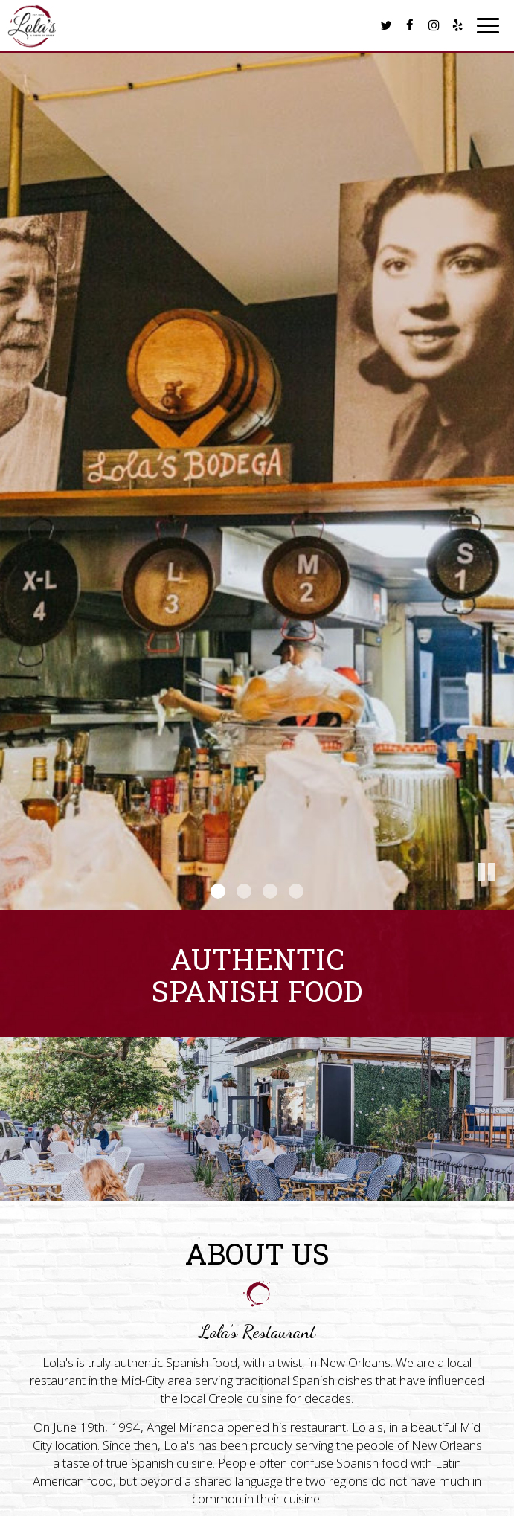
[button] (503, 898)
